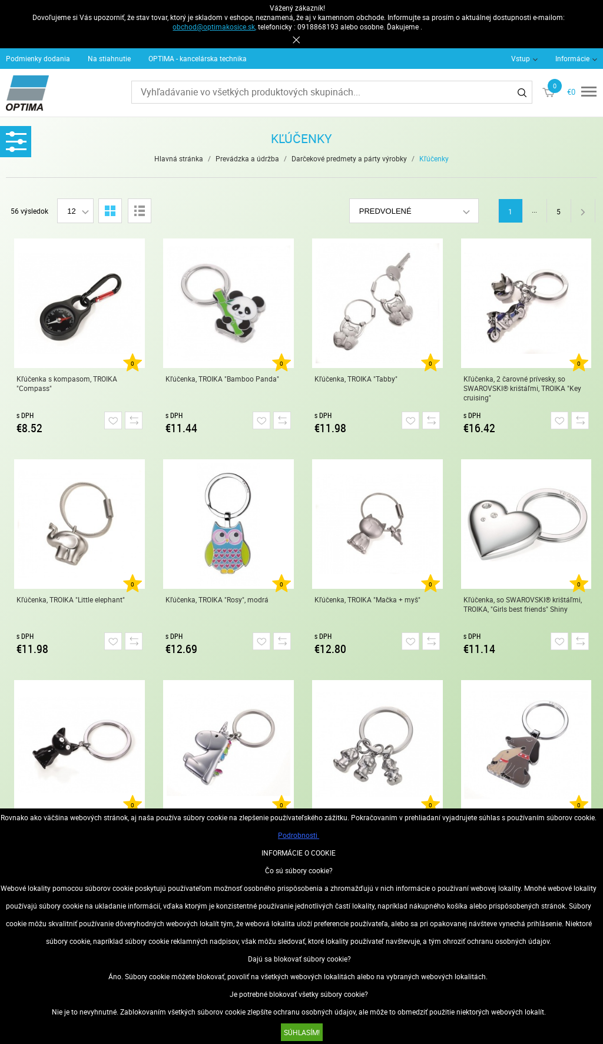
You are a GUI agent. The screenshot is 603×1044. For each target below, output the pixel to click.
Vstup (520, 58)
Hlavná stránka (178, 158)
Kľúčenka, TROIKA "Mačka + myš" (367, 599)
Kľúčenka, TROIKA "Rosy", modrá (217, 599)
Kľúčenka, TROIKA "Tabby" (355, 378)
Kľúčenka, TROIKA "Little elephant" (70, 599)
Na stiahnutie (109, 58)
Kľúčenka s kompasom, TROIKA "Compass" (66, 383)
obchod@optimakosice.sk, (214, 26)
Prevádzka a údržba (247, 158)
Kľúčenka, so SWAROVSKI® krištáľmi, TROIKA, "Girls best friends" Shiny (522, 604)
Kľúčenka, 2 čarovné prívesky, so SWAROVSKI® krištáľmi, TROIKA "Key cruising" (522, 388)
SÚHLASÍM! (302, 1032)
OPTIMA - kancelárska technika (197, 58)
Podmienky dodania (38, 58)
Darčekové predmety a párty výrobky (349, 158)
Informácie (572, 58)
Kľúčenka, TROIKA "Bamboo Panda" (222, 378)
